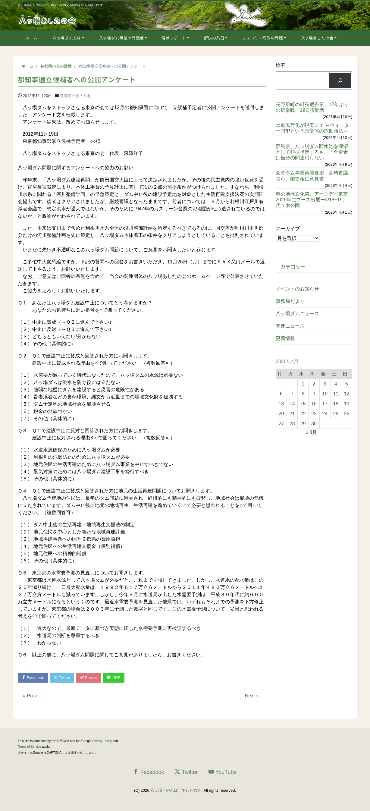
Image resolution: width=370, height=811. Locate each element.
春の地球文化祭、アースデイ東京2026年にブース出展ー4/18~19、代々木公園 (312, 199)
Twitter (62, 677)
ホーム (31, 38)
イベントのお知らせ (297, 288)
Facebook (33, 677)
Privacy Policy (102, 741)
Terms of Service (29, 746)
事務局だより (290, 301)
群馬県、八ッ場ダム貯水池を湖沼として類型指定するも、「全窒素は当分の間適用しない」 (312, 152)
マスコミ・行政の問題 (262, 38)
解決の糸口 (214, 38)
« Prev (30, 695)
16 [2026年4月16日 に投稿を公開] (314, 403)
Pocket (88, 677)
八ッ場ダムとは (66, 38)
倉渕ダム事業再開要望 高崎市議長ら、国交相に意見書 (312, 175)
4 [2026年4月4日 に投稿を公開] (335, 383)
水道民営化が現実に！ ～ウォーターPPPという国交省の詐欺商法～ (312, 128)
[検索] (340, 80)
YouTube (223, 772)
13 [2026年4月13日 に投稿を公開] (281, 403)
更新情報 (285, 338)
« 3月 (311, 432)
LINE (114, 677)
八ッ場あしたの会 (317, 38)
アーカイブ (288, 228)
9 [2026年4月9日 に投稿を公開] (314, 393)
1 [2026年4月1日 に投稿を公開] (303, 383)
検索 (280, 65)
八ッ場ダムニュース (297, 313)
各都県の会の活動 (75, 95)
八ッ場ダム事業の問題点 (121, 38)
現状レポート (173, 38)
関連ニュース (290, 325)
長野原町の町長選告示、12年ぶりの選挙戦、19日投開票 (312, 107)
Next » (252, 695)
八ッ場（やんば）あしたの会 (175, 790)
